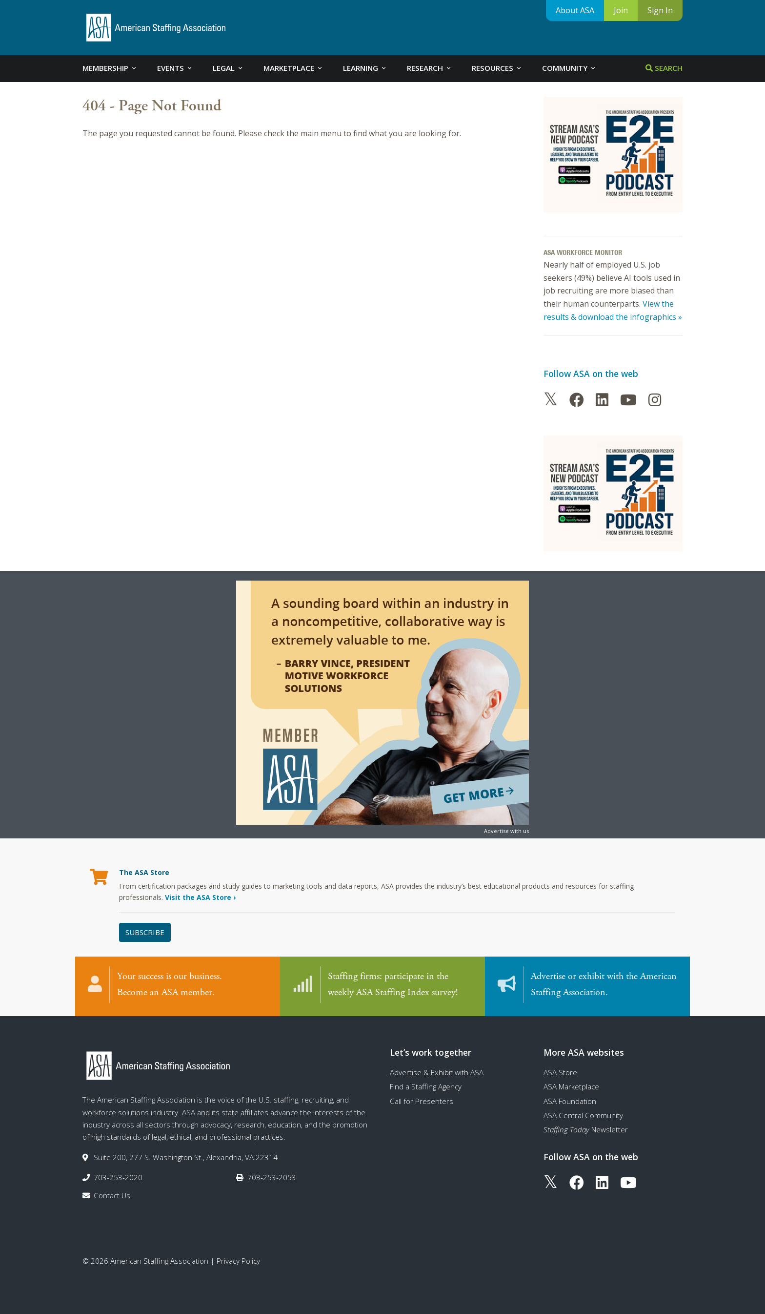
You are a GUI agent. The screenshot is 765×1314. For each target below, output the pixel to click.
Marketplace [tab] (293, 68)
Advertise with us (506, 830)
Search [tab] (664, 68)
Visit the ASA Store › (200, 897)
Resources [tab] (497, 68)
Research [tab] (429, 68)
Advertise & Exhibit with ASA (436, 1072)
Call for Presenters (421, 1101)
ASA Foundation (570, 1101)
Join (621, 10)
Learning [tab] (365, 68)
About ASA (575, 10)
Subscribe (144, 932)
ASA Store (560, 1072)
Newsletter (586, 1129)
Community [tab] (569, 68)
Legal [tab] (228, 68)
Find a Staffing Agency (426, 1086)
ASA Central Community (583, 1115)
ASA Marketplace (571, 1086)
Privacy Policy (238, 1261)
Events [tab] (175, 68)
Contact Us (112, 1195)
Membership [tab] (110, 68)
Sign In (660, 10)
